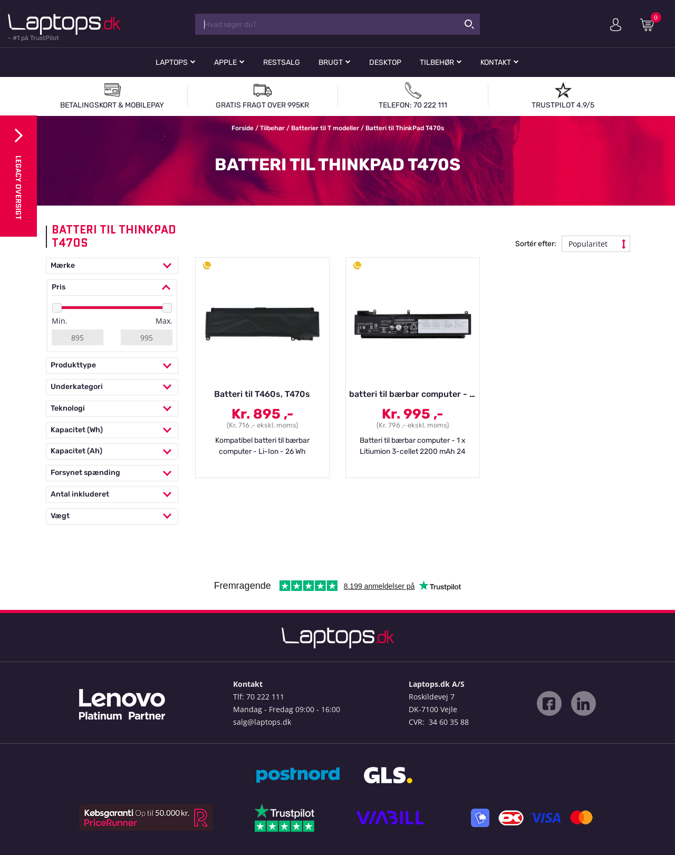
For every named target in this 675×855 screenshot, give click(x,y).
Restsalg (281, 62)
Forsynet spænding (112, 473)
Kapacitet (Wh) (112, 430)
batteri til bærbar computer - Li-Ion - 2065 (436, 394)
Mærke (112, 265)
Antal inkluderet (112, 494)
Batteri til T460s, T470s (262, 394)
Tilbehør (437, 62)
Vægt (112, 516)
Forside (243, 128)
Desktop (385, 62)
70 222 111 (265, 697)
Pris (112, 287)
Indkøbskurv (650, 24)
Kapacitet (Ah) (112, 451)
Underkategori (112, 387)
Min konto (615, 25)
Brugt (331, 62)
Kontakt (495, 62)
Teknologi (112, 408)
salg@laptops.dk (262, 722)
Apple (225, 62)
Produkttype (112, 365)
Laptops (172, 62)
